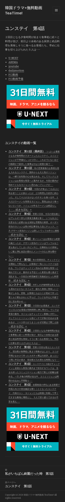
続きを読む (24, 209)
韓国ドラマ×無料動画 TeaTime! (23, 10)
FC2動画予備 (15, 78)
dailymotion (16, 70)
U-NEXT (13, 58)
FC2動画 (13, 74)
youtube (13, 66)
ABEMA (13, 62)
